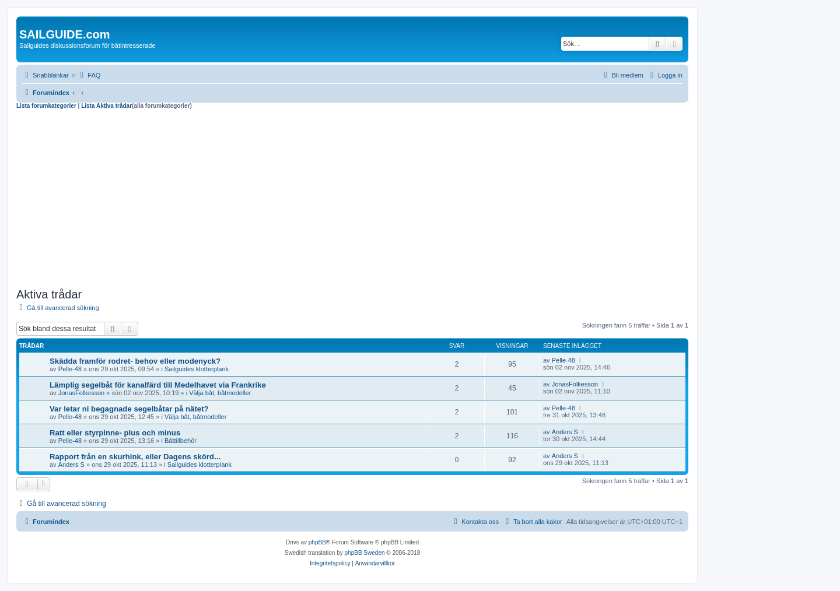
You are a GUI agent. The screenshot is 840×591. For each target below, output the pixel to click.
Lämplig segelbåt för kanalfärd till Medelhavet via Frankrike (158, 385)
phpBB (317, 542)
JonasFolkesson (81, 392)
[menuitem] (88, 75)
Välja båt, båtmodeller (220, 392)
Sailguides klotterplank (196, 368)
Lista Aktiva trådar (106, 106)
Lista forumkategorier (46, 106)
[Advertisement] (352, 197)
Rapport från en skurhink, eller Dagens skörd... (135, 456)
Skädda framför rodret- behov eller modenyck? (135, 361)
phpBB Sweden (365, 553)
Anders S (565, 431)
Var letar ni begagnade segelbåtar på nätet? (129, 408)
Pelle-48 (70, 368)
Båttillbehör (180, 440)
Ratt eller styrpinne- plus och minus (115, 432)
